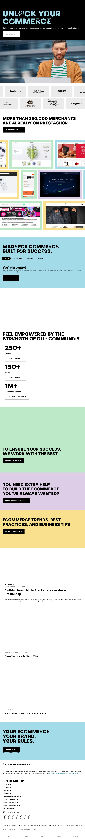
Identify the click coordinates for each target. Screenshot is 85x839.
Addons (26, 835)
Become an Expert (10, 802)
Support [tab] (40, 258)
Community (59, 835)
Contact (7, 790)
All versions (8, 808)
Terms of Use (22, 825)
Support (7, 793)
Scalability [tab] (30, 258)
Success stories (9, 584)
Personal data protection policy (37, 825)
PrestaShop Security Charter (73, 825)
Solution (9, 835)
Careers (7, 787)
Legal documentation (12, 796)
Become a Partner (10, 800)
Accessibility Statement (56, 825)
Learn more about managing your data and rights (63, 773)
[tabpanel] (42, 273)
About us (7, 785)
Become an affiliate (11, 805)
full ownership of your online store (29, 270)
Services (42, 835)
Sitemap (5, 825)
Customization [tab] (17, 258)
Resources (75, 835)
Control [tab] (6, 258)
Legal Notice (13, 825)
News (6, 651)
